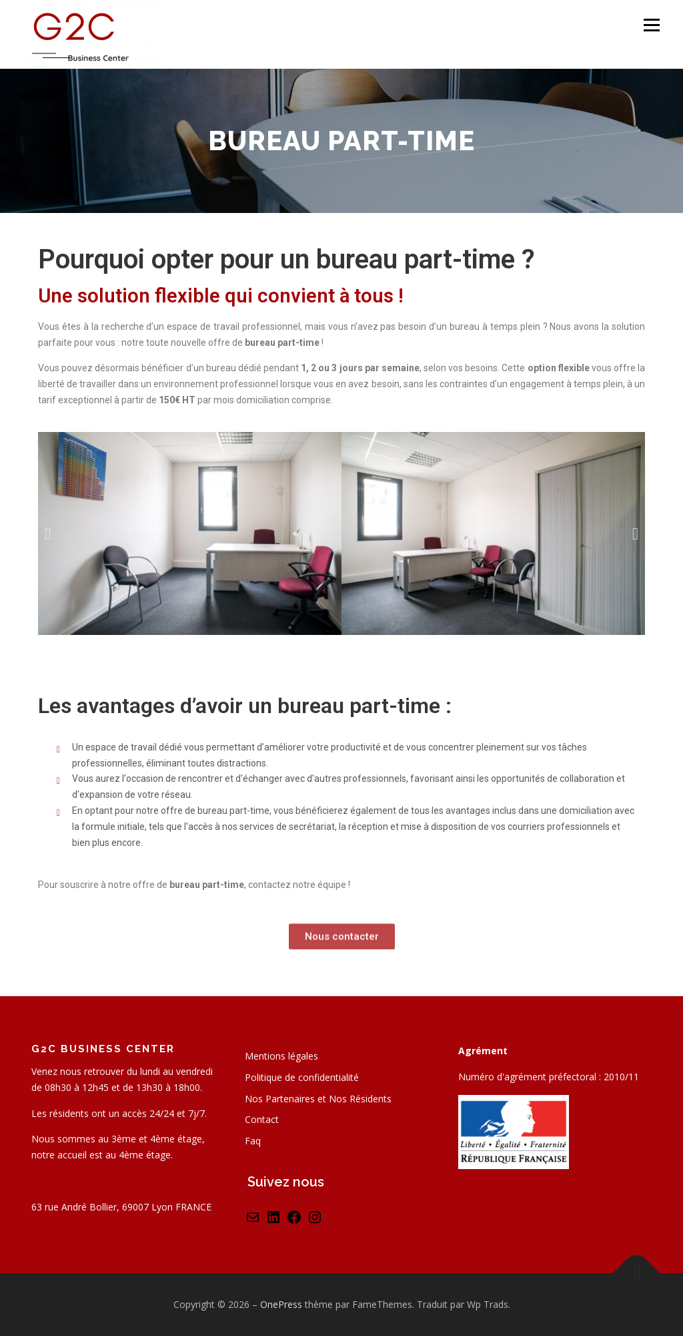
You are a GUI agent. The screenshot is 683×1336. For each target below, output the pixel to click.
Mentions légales (281, 1056)
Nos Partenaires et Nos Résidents (318, 1098)
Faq (253, 1140)
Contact (262, 1119)
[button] (48, 533)
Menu (651, 25)
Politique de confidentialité (302, 1077)
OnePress (281, 1304)
